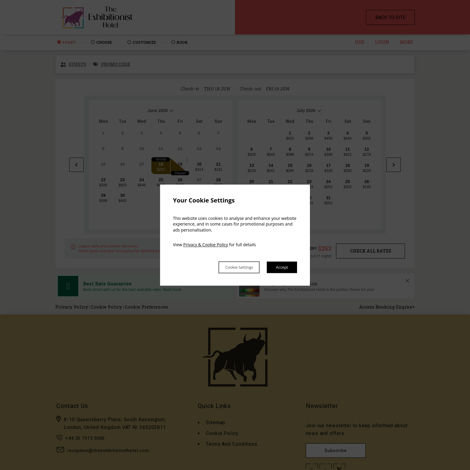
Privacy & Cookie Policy (205, 244)
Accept (280, 267)
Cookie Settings (231, 267)
